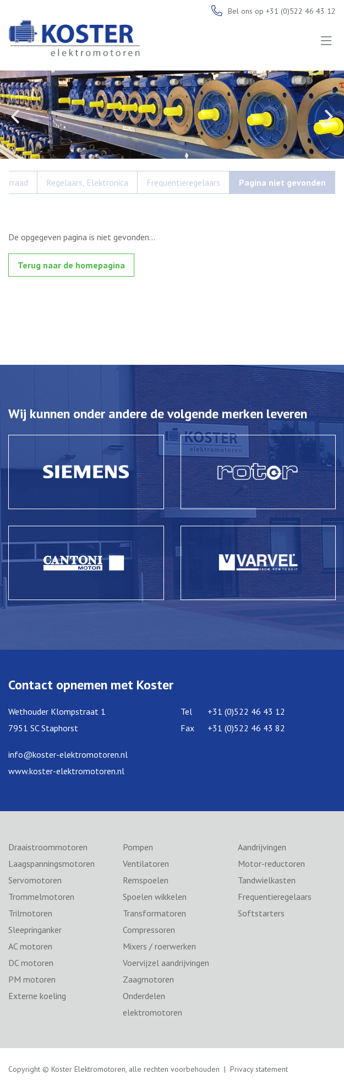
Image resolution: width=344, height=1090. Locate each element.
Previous (15, 116)
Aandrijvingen (262, 846)
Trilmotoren (30, 913)
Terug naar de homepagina (71, 265)
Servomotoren (35, 880)
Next (328, 116)
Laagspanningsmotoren (51, 863)
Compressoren (149, 929)
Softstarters (261, 913)
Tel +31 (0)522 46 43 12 (233, 711)
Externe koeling (37, 995)
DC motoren (30, 962)
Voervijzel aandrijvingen (166, 962)
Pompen (138, 846)
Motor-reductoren (271, 863)
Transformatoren (154, 913)
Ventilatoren (146, 863)
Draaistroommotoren (48, 846)
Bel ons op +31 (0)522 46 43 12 (282, 11)
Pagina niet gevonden (282, 182)
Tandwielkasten (267, 880)
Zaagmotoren (148, 979)
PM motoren (32, 979)
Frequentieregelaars (183, 182)
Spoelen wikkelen (155, 896)
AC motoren (30, 946)
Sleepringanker (35, 929)
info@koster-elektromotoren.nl (68, 754)
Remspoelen (145, 880)
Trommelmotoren (41, 896)
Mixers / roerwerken (159, 946)
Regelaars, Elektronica (87, 182)
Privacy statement (259, 1069)
